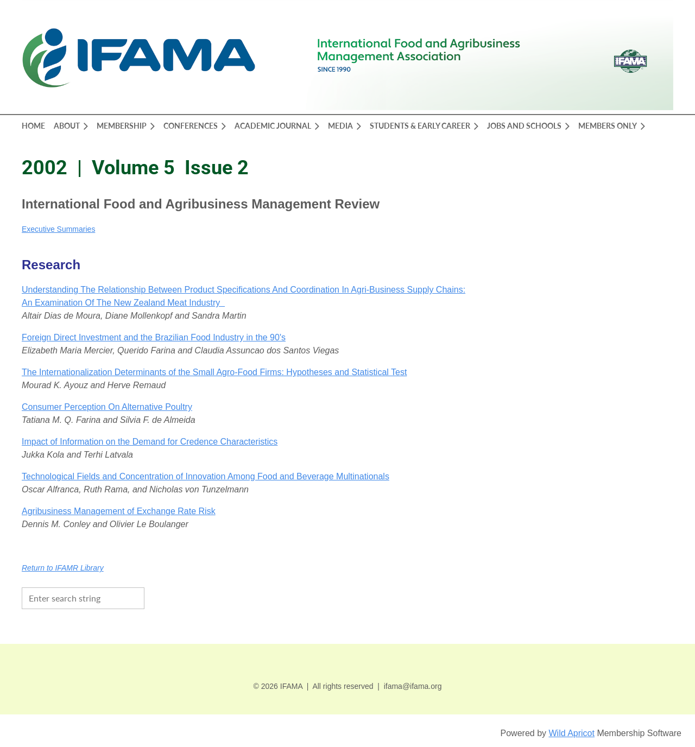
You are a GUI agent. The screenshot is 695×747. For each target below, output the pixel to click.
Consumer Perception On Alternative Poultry (107, 407)
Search (155, 597)
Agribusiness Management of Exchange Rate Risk (119, 511)
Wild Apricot (571, 733)
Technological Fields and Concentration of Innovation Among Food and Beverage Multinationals (205, 476)
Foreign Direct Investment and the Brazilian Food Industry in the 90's (154, 337)
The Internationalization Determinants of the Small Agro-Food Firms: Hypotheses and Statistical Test (214, 372)
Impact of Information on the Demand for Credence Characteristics (149, 441)
